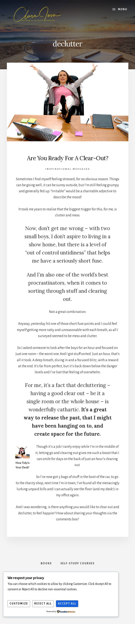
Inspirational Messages (67, 169)
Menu (122, 9)
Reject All (43, 603)
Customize (19, 603)
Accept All (67, 603)
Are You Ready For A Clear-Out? (67, 158)
